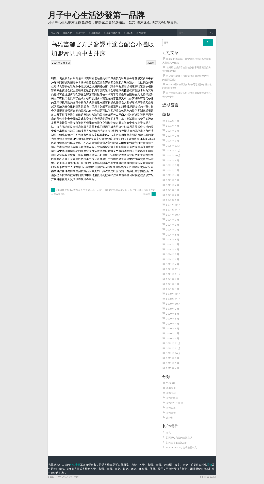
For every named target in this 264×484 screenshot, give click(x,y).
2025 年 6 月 (172, 175)
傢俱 (209, 464)
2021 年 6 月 (172, 284)
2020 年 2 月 (172, 333)
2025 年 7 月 (172, 170)
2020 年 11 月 (173, 298)
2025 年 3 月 (172, 190)
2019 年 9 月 (172, 358)
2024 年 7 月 (172, 229)
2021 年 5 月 (172, 289)
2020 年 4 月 (172, 323)
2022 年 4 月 (172, 264)
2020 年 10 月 (173, 303)
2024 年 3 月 (172, 249)
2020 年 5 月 (172, 318)
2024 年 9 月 (172, 219)
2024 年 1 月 (172, 259)
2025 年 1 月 (172, 200)
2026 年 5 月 (172, 120)
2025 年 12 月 (173, 145)
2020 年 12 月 (173, 293)
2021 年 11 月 (173, 274)
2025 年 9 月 (172, 160)
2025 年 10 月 (173, 155)
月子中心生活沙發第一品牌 (96, 14)
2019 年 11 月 (173, 348)
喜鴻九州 (67, 32)
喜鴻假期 (80, 32)
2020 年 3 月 (172, 328)
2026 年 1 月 (172, 140)
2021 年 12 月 (173, 269)
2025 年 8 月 (172, 165)
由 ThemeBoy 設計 (208, 477)
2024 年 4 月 (172, 244)
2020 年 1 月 (172, 338)
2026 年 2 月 (172, 135)
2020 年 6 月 (172, 313)
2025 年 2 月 (172, 195)
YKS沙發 (55, 32)
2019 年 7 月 (172, 368)
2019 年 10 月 (173, 353)
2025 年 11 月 (173, 150)
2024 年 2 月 (172, 254)
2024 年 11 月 (173, 209)
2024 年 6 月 (172, 234)
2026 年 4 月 (172, 125)
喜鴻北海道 (94, 32)
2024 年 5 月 (172, 239)
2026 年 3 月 (172, 130)
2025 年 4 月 (172, 185)
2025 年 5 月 (172, 180)
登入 (168, 432)
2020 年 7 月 (172, 308)
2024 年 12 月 (173, 204)
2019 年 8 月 (172, 363)
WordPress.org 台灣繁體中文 (181, 447)
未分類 (151, 62)
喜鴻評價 (141, 32)
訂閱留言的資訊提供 (176, 442)
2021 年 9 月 (172, 279)
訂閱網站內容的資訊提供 (179, 437)
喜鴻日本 (128, 32)
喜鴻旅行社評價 (112, 32)
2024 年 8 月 (172, 224)
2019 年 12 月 (173, 343)
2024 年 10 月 (173, 214)
